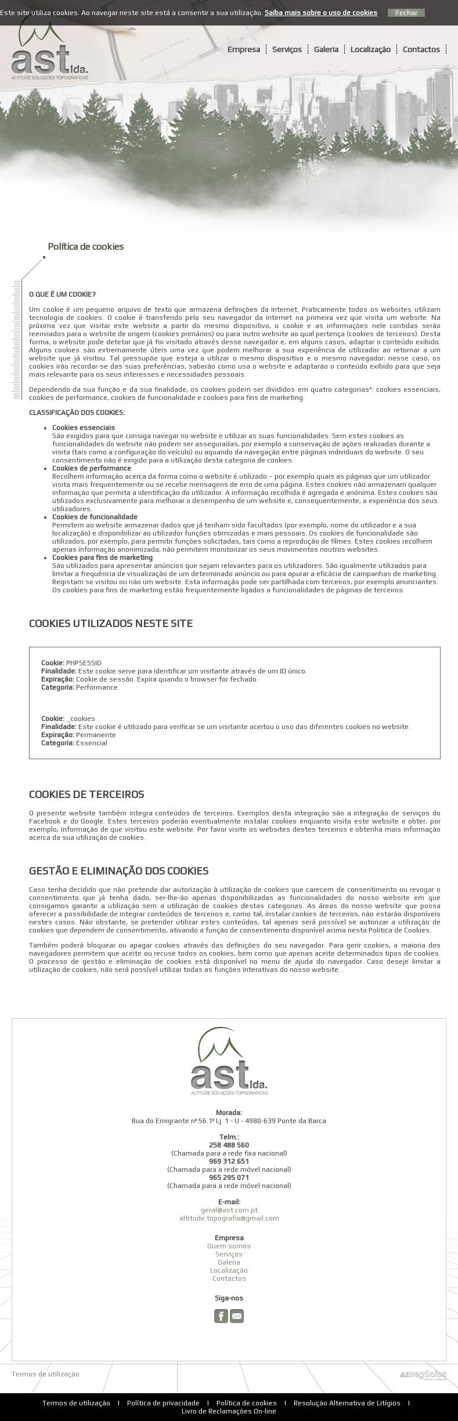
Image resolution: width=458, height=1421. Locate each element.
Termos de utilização (46, 1374)
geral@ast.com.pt (229, 1210)
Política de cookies (247, 1403)
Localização (371, 49)
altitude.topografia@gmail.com (229, 1218)
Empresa (244, 49)
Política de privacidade (163, 1403)
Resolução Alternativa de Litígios (347, 1403)
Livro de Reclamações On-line (229, 1411)
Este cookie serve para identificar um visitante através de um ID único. (192, 671)
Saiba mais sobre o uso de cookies (321, 13)
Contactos (421, 49)
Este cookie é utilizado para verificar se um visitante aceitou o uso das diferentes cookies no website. (244, 727)
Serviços (287, 49)
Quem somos (229, 1246)
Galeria (326, 49)
